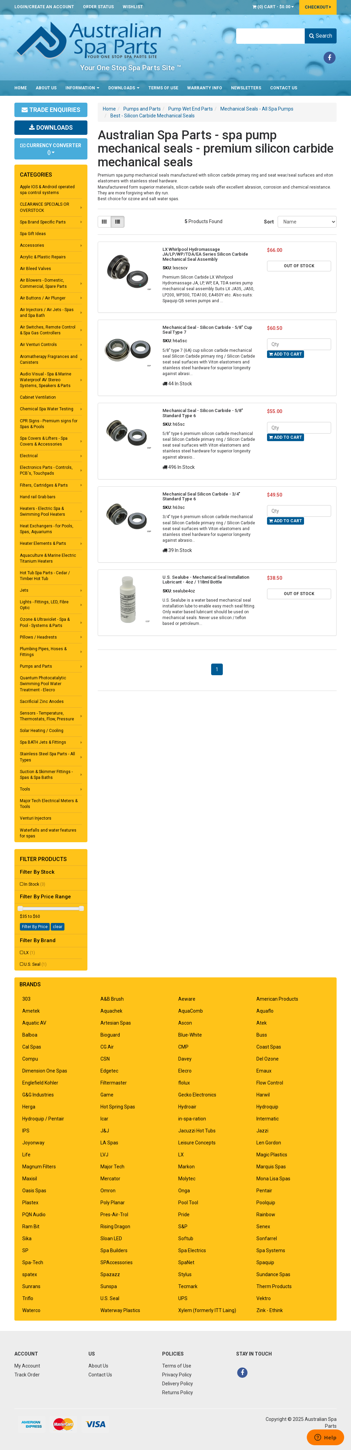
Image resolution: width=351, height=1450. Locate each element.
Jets (24, 590)
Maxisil (29, 1178)
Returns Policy (177, 1392)
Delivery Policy (177, 1383)
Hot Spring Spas (117, 1106)
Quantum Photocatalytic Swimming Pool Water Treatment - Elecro (43, 684)
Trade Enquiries (51, 109)
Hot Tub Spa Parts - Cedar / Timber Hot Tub (45, 575)
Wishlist (133, 6)
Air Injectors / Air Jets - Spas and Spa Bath (47, 312)
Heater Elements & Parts (43, 543)
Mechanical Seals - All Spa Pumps (256, 109)
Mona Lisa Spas (273, 1178)
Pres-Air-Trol (114, 1214)
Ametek (31, 1011)
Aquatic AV (34, 1023)
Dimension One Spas (44, 1071)
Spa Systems (270, 1250)
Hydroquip (267, 1106)
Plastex (30, 1202)
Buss (261, 1035)
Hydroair (187, 1106)
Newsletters (246, 88)
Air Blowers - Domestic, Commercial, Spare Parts (43, 283)
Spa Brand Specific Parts (43, 222)
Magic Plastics (271, 1154)
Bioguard (110, 1035)
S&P (182, 1226)
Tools (25, 789)
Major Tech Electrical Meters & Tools (48, 803)
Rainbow (265, 1214)
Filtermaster (113, 1083)
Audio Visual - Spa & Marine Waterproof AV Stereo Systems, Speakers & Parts (45, 380)
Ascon (185, 1023)
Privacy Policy (177, 1374)
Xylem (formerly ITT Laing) (207, 1310)
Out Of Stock (299, 266)
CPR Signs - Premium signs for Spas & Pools (48, 424)
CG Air (107, 1047)
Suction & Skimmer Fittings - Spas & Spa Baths (46, 774)
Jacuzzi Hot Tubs (197, 1130)
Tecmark (187, 1286)
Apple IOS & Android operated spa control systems (47, 189)
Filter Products (43, 859)
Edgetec (109, 1071)
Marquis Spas (271, 1166)
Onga (184, 1190)
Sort (268, 221)
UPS (182, 1298)
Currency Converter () (50, 149)
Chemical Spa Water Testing (46, 409)
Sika (27, 1238)
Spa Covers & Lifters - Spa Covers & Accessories (44, 441)
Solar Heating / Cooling (41, 730)
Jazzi (262, 1130)
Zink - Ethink (269, 1310)
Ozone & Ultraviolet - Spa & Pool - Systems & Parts (45, 622)
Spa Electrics (192, 1250)
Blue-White (190, 1035)
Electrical (29, 455)
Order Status (98, 6)
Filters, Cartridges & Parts (44, 485)
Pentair (264, 1190)
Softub (185, 1238)
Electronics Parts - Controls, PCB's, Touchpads (46, 470)
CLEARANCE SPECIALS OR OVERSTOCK (44, 207)
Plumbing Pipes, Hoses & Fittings (43, 651)
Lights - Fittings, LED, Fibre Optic (44, 605)
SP (25, 1250)
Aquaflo (265, 1011)
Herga (28, 1106)
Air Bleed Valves (35, 268)
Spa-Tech (32, 1262)
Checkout (318, 7)
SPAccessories (116, 1262)
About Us (46, 88)
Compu (30, 1059)
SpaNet (186, 1262)
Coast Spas (268, 1047)
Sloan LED (111, 1238)
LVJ (104, 1154)
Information (82, 88)
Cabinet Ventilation (38, 397)
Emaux (263, 1071)
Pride (184, 1214)
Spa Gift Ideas (33, 233)
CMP (183, 1047)
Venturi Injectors (35, 818)
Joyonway (33, 1142)
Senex (263, 1226)
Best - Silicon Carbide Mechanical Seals (152, 115)
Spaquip (265, 1262)
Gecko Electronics (197, 1095)
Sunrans (31, 1286)
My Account (27, 1366)
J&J (104, 1130)
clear (57, 926)
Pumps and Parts (36, 666)
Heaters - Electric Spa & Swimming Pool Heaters (42, 511)
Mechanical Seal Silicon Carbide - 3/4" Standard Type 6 (201, 496)
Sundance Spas (273, 1274)
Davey (185, 1059)
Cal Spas (31, 1047)
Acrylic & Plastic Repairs (43, 257)
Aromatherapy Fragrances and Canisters (48, 359)
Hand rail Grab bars (38, 497)
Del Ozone (267, 1059)
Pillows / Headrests (38, 637)
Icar (104, 1118)
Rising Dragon (115, 1226)
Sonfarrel (266, 1238)
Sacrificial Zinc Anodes (42, 701)
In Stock (34, 884)
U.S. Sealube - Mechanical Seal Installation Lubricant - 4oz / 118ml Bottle (205, 580)
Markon (186, 1166)
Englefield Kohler (40, 1083)
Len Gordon (268, 1142)
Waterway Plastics (120, 1310)
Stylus (185, 1274)
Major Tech (112, 1166)
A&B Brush (112, 999)
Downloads (124, 88)
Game (106, 1095)
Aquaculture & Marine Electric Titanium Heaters (48, 558)
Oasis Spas (34, 1190)
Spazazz (110, 1274)
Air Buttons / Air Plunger (42, 298)
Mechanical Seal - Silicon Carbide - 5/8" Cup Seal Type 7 (207, 330)
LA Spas (109, 1142)
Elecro (185, 1071)
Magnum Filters (39, 1166)
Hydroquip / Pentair (43, 1118)
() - (273, 6)
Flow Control (269, 1083)
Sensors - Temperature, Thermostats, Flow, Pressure (47, 716)
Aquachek (111, 1011)
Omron (108, 1190)
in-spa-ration (192, 1118)
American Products (277, 999)
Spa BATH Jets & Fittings (43, 742)
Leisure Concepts (197, 1142)
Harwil (263, 1095)
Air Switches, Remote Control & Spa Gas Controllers (47, 330)
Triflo (27, 1298)
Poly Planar (112, 1202)
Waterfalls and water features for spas (48, 833)
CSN (105, 1059)
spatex (29, 1274)
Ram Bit (30, 1226)
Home (20, 88)
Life (26, 1154)
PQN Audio (34, 1214)
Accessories (32, 245)
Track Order (27, 1374)
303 (26, 999)
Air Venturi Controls (38, 344)
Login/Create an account (44, 6)
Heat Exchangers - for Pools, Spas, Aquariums (46, 529)
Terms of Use (163, 88)
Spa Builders (114, 1250)
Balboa (29, 1035)
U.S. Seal (35, 964)
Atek (261, 1023)
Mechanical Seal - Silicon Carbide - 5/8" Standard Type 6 (202, 413)
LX (29, 952)
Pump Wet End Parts (190, 109)
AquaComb (190, 1011)
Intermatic (267, 1118)
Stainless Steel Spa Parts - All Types (47, 757)
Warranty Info (204, 88)
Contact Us (283, 88)
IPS (25, 1130)
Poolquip (265, 1202)
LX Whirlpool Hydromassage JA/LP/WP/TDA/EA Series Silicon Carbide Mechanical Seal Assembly (205, 254)
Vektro (263, 1298)
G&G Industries (38, 1095)
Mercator (110, 1178)
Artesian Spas (115, 1023)
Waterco (31, 1310)
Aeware (186, 999)
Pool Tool (188, 1202)
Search (320, 36)
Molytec (186, 1178)
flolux (184, 1083)
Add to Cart (285, 354)
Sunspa (108, 1286)
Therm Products (274, 1286)
